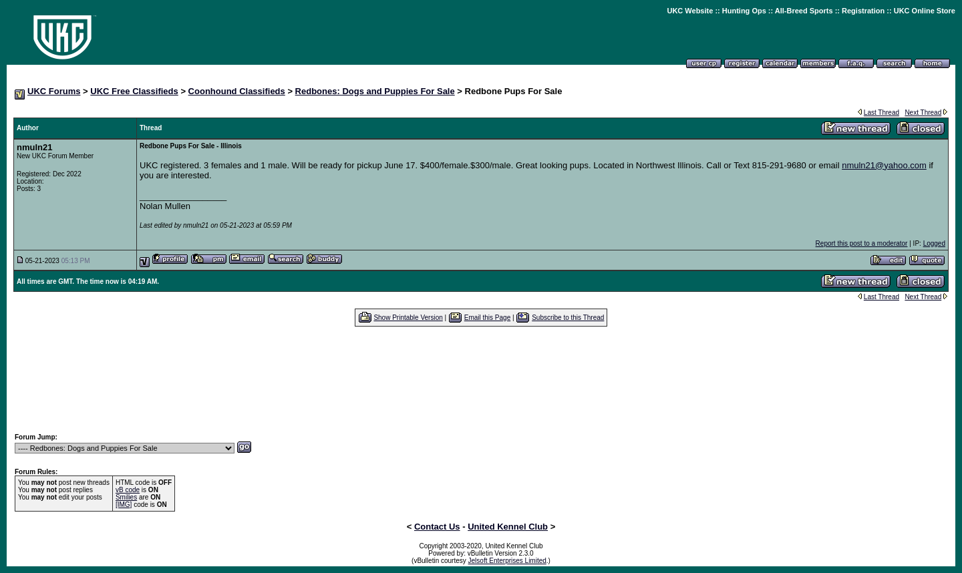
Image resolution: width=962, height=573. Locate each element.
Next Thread (923, 112)
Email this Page (487, 317)
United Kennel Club (508, 527)
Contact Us (437, 527)
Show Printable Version (407, 317)
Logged (934, 243)
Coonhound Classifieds (236, 91)
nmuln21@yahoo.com (884, 165)
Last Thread (881, 112)
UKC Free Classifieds (134, 91)
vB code (128, 490)
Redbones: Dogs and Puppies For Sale (375, 91)
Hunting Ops (744, 11)
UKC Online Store (924, 11)
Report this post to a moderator (862, 243)
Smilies (126, 497)
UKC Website (690, 11)
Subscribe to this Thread (568, 317)
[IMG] (124, 504)
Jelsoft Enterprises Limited (507, 560)
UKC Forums (53, 91)
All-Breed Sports (804, 11)
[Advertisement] (481, 379)
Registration (863, 11)
